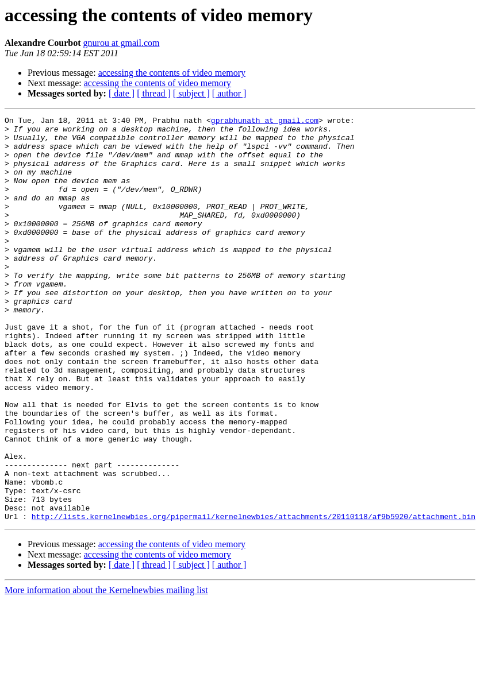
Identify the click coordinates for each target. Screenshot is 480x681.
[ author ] (229, 93)
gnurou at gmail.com (121, 43)
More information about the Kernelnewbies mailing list (106, 671)
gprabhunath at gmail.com (264, 122)
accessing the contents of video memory (171, 73)
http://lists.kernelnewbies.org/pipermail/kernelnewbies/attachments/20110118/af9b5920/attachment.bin (253, 597)
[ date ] (122, 93)
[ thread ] (154, 93)
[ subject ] (191, 93)
